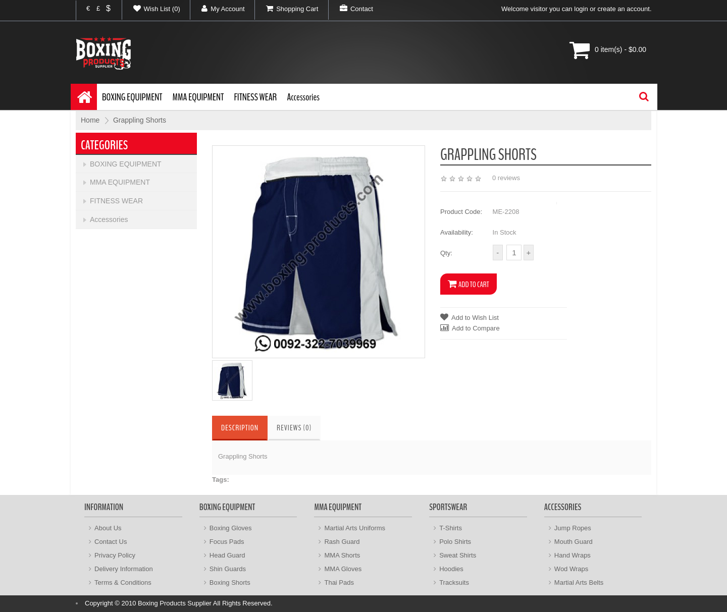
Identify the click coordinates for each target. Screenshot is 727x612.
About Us (107, 528)
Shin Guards (228, 569)
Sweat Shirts (457, 555)
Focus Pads (227, 541)
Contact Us (110, 541)
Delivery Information (123, 569)
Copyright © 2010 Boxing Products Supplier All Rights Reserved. (179, 603)
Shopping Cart (286, 9)
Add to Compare (470, 327)
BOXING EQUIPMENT (132, 97)
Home (90, 120)
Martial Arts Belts (579, 582)
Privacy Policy (114, 555)
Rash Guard (341, 541)
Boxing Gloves (231, 528)
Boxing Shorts (230, 582)
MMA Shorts (342, 555)
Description (239, 427)
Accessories (303, 97)
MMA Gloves (342, 569)
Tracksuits (454, 582)
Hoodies (451, 569)
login (581, 9)
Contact (351, 9)
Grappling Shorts (139, 120)
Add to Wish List (469, 317)
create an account (624, 9)
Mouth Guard (573, 541)
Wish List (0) (151, 9)
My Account (217, 9)
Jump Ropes (572, 528)
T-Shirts (450, 528)
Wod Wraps (571, 569)
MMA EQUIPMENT (198, 97)
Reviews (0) (294, 427)
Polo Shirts (455, 541)
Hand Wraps (572, 555)
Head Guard (227, 555)
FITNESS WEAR (255, 97)
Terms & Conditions (122, 582)
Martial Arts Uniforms (354, 528)
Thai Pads (339, 582)
